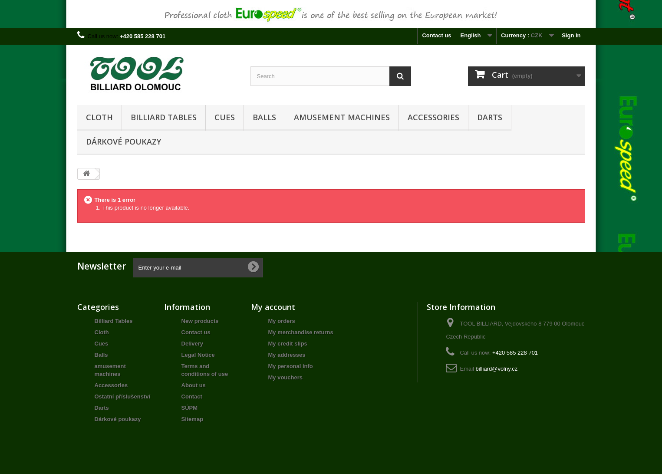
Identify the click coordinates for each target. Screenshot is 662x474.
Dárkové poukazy (123, 141)
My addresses (287, 355)
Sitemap (192, 419)
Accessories (433, 117)
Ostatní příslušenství (123, 396)
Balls (264, 117)
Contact (191, 396)
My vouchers (285, 377)
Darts (489, 117)
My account (273, 307)
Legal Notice (198, 355)
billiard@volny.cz (497, 368)
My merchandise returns (300, 332)
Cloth (99, 117)
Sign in (571, 35)
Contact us (436, 35)
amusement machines (342, 117)
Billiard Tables (164, 117)
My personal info (290, 366)
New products (200, 321)
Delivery (192, 343)
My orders (281, 321)
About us (193, 385)
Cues (224, 117)
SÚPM (189, 408)
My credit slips (287, 343)
